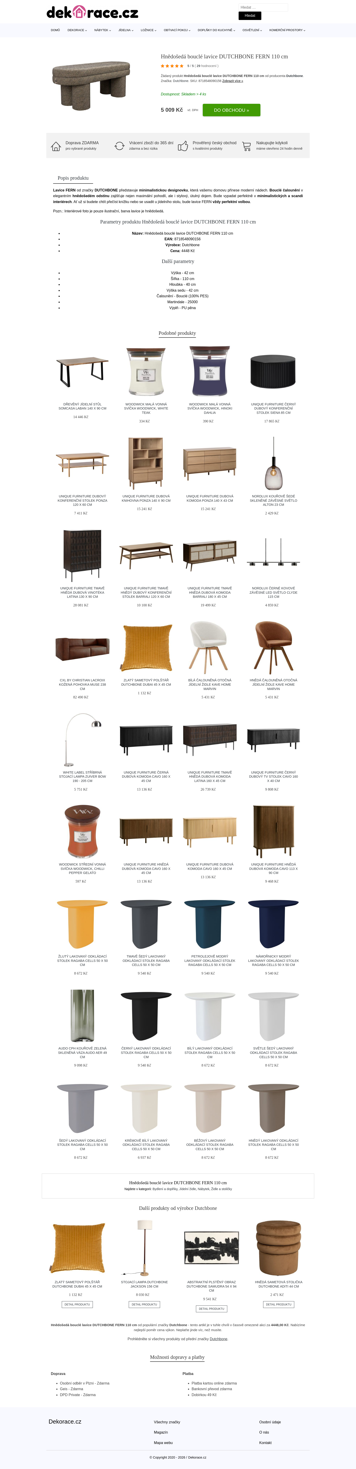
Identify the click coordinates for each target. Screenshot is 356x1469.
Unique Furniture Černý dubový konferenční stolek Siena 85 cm (273, 408)
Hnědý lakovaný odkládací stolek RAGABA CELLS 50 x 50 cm (273, 1145)
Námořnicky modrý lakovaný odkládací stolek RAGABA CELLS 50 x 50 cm (273, 961)
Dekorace (76, 30)
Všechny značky (167, 1422)
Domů (55, 30)
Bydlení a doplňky (165, 1189)
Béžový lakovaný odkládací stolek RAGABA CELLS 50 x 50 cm (209, 1145)
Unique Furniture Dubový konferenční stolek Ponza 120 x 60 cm (82, 500)
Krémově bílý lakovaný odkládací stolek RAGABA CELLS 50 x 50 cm (146, 1145)
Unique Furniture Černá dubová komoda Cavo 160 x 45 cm (146, 777)
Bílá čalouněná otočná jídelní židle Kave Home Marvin (209, 684)
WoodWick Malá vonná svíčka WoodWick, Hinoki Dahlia (210, 408)
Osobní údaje (270, 1422)
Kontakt (265, 1443)
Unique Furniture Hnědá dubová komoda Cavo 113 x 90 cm (273, 869)
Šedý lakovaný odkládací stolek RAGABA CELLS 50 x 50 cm (82, 1145)
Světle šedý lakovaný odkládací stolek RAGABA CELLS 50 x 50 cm (273, 1053)
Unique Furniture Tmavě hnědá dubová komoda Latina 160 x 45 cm (210, 777)
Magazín (161, 1432)
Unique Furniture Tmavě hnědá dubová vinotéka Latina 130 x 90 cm (82, 592)
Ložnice (147, 30)
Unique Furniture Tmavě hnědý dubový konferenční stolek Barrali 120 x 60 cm (146, 592)
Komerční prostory (286, 30)
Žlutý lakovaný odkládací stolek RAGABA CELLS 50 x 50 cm (82, 961)
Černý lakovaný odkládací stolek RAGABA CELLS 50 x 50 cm (146, 1053)
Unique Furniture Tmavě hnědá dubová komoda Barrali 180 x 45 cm (210, 592)
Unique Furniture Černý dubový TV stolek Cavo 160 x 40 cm (273, 777)
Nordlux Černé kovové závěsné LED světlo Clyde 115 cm (273, 592)
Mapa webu (163, 1443)
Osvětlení (251, 30)
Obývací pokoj (176, 30)
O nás (264, 1432)
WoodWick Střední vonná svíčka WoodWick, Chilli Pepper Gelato (82, 869)
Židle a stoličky (221, 1189)
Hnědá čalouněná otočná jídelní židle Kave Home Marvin (273, 684)
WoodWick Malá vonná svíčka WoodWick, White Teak (146, 408)
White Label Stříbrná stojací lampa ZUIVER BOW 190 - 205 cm (82, 777)
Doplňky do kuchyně (215, 30)
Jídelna (125, 30)
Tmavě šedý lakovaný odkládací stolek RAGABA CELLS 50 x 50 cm (146, 961)
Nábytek (101, 30)
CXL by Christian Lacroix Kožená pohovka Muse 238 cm (82, 684)
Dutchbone (294, 76)
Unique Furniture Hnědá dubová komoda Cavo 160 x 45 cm (146, 869)
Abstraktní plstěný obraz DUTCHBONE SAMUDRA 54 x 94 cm (212, 1286)
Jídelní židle (187, 1189)
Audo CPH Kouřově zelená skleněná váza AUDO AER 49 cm (82, 1053)
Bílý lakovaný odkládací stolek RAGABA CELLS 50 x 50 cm (210, 1053)
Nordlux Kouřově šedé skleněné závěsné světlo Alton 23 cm (273, 500)
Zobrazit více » (232, 81)
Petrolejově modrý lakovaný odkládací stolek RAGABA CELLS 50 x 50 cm (209, 961)
